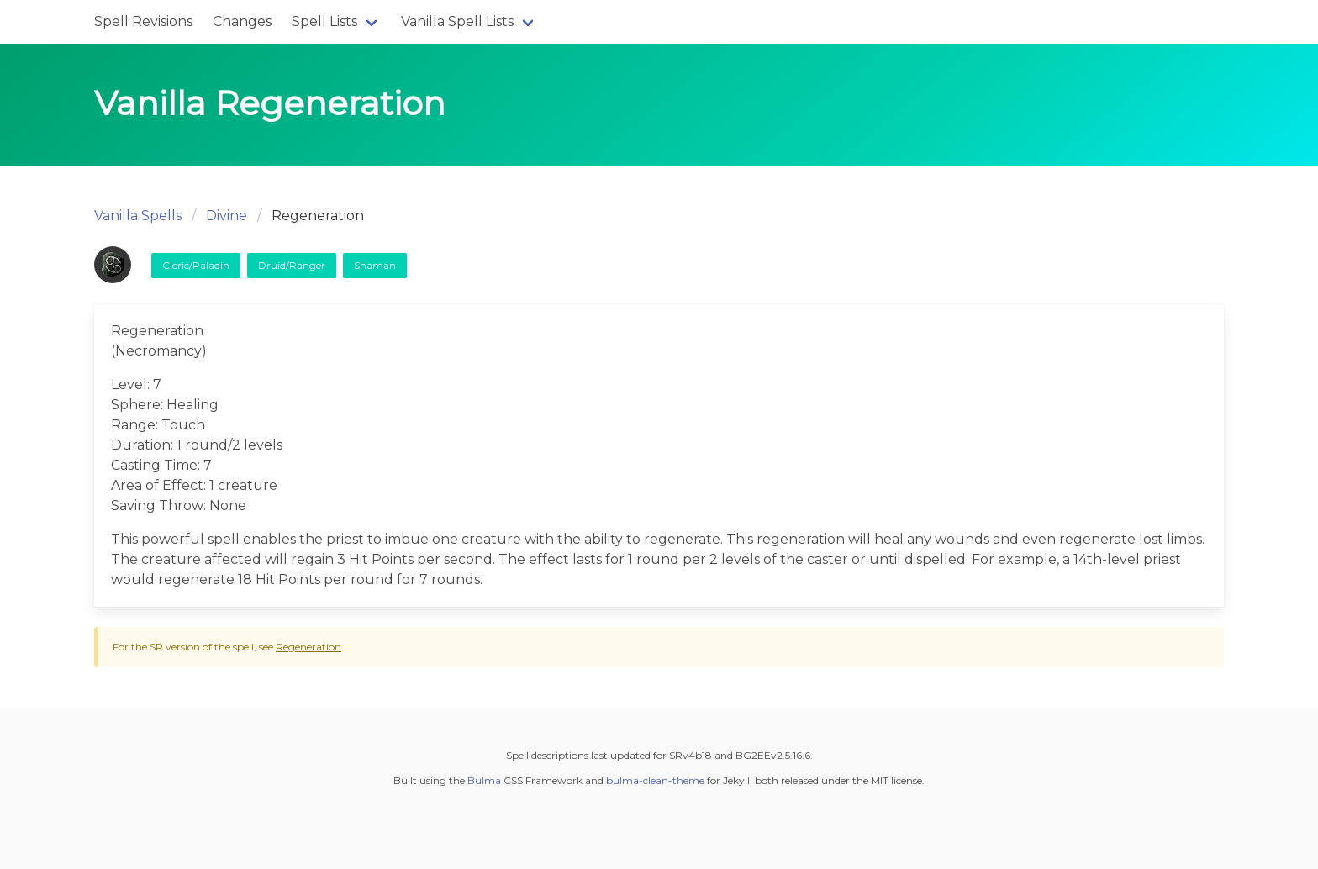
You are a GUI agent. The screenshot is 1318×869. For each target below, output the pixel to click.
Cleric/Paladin (195, 265)
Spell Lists (324, 21)
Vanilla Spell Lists (457, 21)
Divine (226, 216)
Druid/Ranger (291, 265)
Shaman (375, 265)
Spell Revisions (143, 21)
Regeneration (308, 646)
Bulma (484, 780)
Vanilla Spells (138, 216)
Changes (242, 21)
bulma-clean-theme (655, 780)
